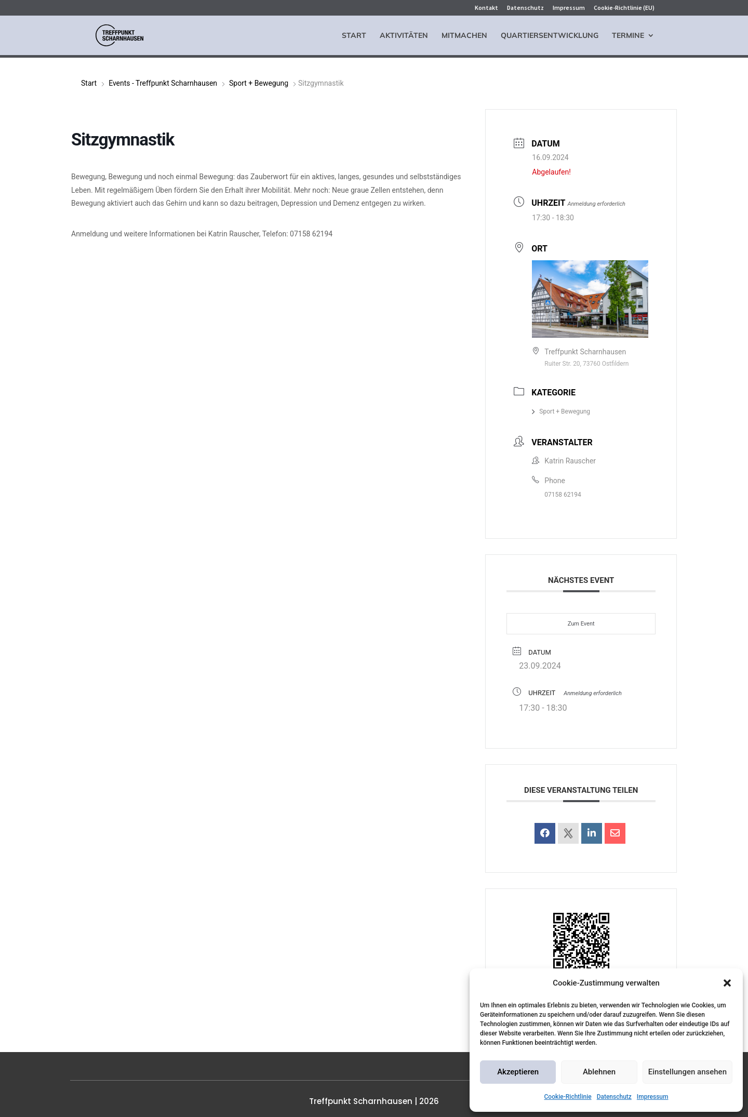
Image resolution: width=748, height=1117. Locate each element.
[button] (727, 983)
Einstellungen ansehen (687, 1071)
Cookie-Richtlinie (568, 1096)
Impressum (653, 1096)
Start (354, 36)
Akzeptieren (518, 1071)
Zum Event (581, 623)
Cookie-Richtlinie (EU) (624, 8)
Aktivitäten (404, 36)
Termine (628, 36)
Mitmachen (464, 36)
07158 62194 (562, 494)
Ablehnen (599, 1071)
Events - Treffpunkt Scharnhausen (163, 83)
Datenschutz (614, 1096)
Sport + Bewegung (258, 83)
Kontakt (486, 8)
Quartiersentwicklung (549, 36)
